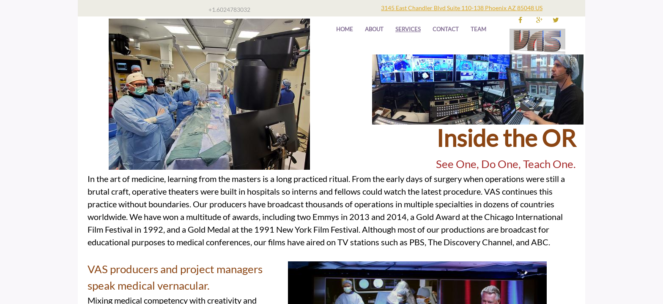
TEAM (478, 29)
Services (408, 29)
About (374, 29)
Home (344, 29)
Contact (446, 29)
